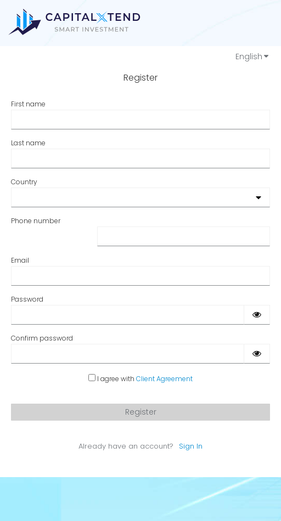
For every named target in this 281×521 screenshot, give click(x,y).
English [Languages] (252, 56)
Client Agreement (164, 378)
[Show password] (257, 315)
